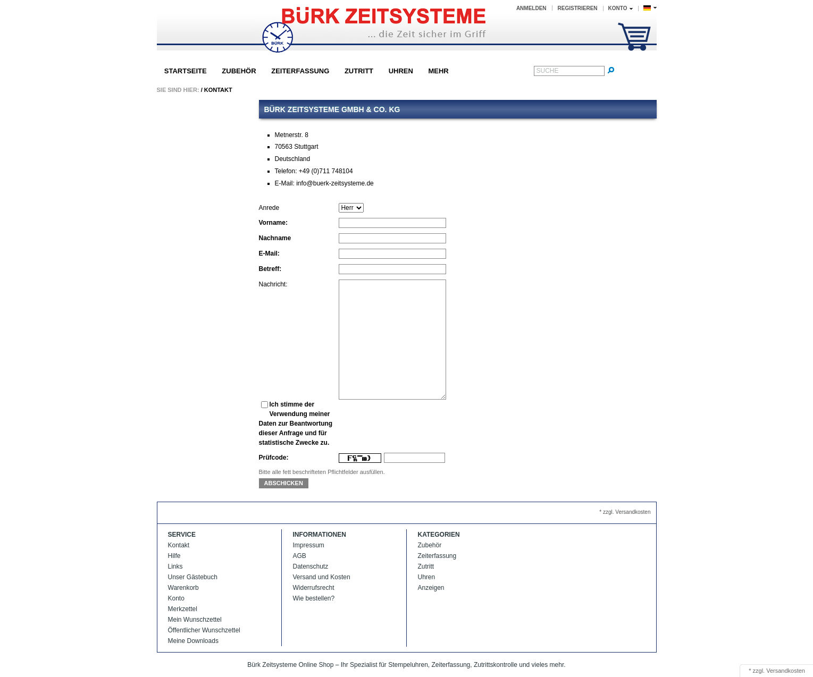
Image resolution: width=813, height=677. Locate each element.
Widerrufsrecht (313, 587)
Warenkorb (183, 587)
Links (175, 566)
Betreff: (270, 269)
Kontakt (218, 90)
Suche (548, 70)
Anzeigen (431, 587)
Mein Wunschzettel (195, 619)
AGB (299, 556)
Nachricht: (273, 284)
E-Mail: (269, 253)
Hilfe (174, 556)
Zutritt (359, 71)
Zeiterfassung (300, 71)
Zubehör (239, 71)
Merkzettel (182, 609)
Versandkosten (785, 670)
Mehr (438, 71)
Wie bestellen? (314, 598)
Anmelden (531, 8)
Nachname (275, 238)
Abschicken (283, 483)
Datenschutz (311, 566)
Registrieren (578, 8)
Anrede (269, 207)
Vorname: (273, 222)
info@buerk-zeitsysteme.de (335, 183)
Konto (176, 598)
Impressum (308, 545)
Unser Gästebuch (192, 577)
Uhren (401, 71)
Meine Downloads (193, 641)
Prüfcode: (274, 457)
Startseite (185, 71)
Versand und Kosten (321, 577)
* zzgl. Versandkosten (624, 512)
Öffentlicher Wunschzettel (204, 630)
